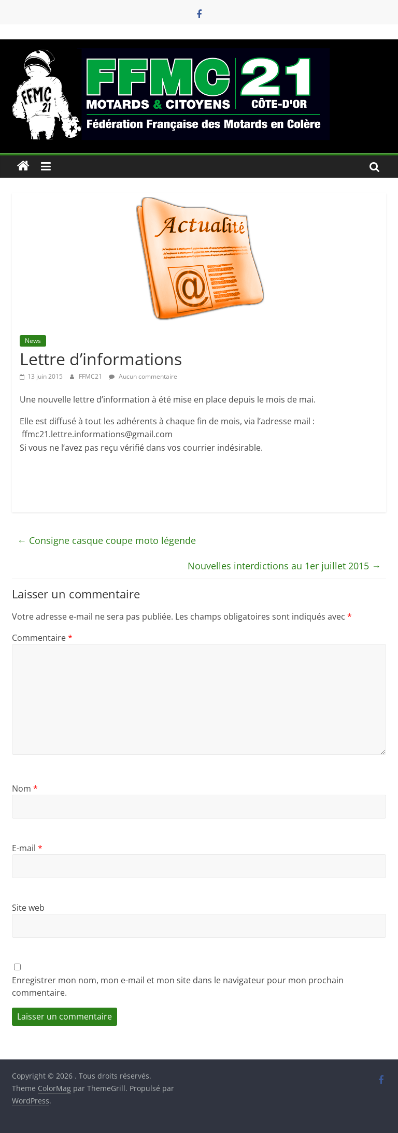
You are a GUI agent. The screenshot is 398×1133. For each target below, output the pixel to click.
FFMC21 (91, 376)
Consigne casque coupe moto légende (106, 540)
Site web (28, 907)
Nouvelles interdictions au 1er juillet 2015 (284, 566)
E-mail (27, 848)
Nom (25, 788)
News (33, 340)
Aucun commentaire (143, 376)
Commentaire (42, 637)
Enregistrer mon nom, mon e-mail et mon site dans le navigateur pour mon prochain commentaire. (178, 986)
